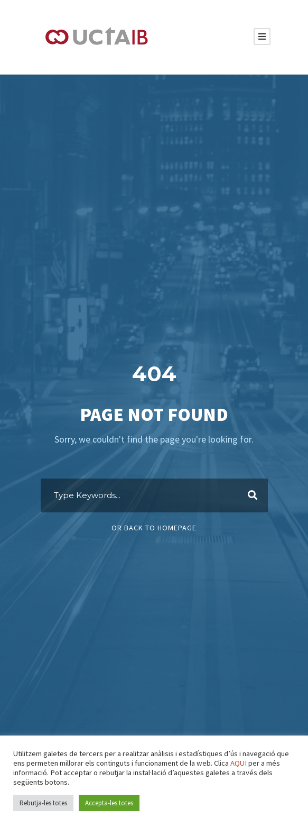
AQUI (238, 763)
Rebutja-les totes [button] (43, 802)
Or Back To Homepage (154, 527)
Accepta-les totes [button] (109, 802)
